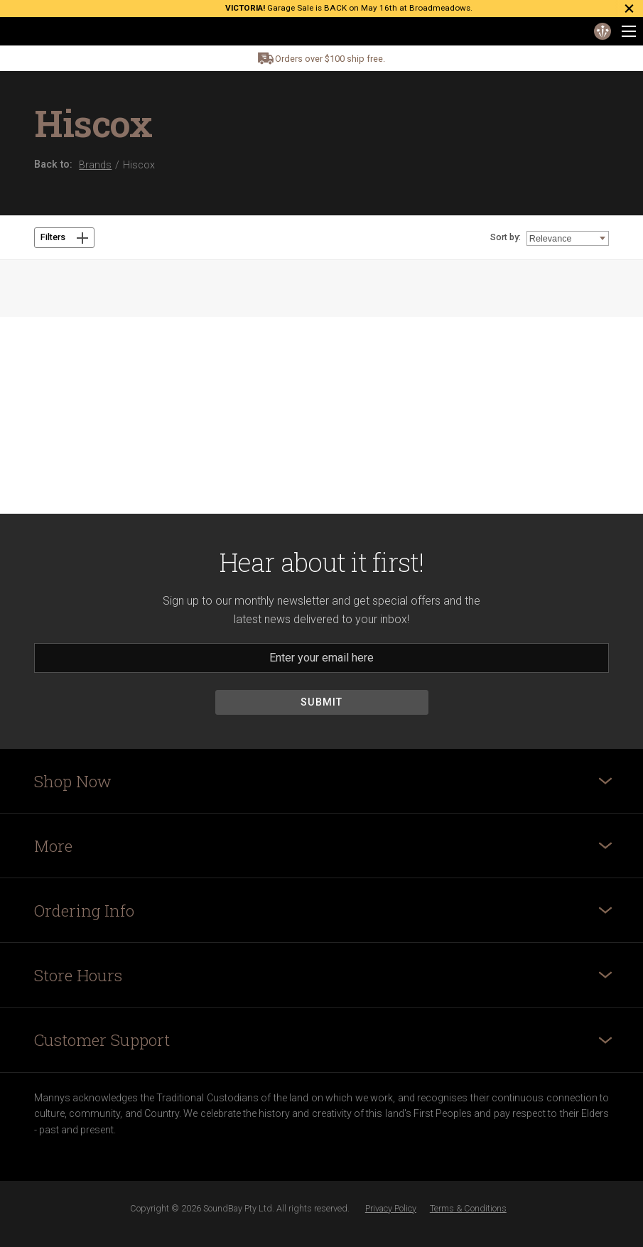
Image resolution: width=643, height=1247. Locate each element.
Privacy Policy (390, 1208)
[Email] (321, 658)
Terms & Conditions (468, 1208)
